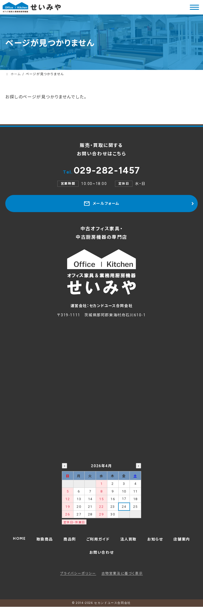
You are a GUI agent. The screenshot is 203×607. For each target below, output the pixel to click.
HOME (19, 538)
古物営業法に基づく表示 (122, 573)
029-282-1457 (101, 170)
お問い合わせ (101, 552)
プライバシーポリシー (78, 573)
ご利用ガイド (98, 539)
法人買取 (128, 539)
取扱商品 (44, 539)
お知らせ (155, 539)
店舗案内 (181, 539)
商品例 (69, 539)
